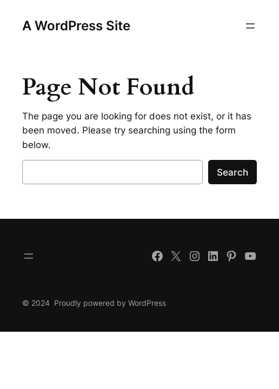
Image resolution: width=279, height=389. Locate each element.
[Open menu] (250, 25)
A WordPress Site (76, 25)
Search (232, 172)
